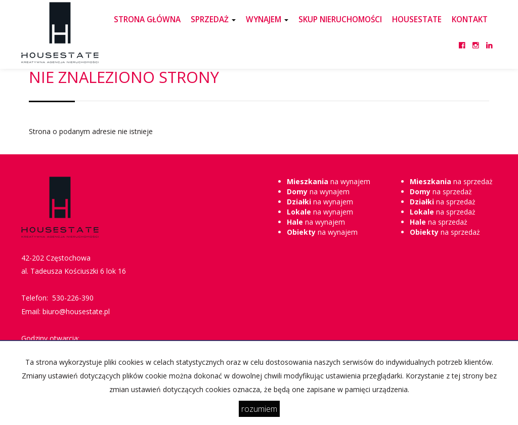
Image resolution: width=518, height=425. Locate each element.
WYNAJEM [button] (267, 19)
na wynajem (328, 181)
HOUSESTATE (417, 19)
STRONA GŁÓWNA (147, 19)
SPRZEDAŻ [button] (213, 19)
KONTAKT (470, 19)
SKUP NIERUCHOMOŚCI (340, 19)
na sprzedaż (451, 181)
